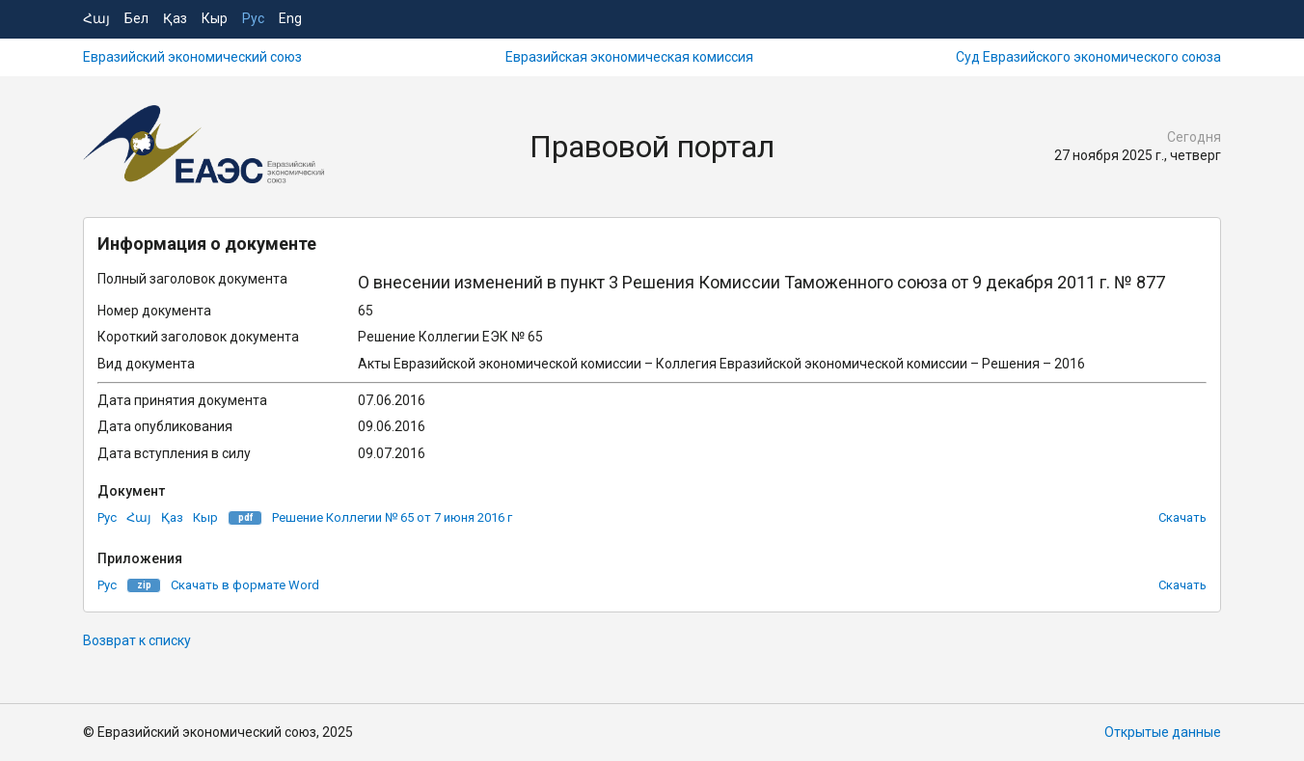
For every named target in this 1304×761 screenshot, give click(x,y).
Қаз (175, 18)
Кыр (215, 18)
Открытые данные (1162, 732)
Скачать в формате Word (245, 585)
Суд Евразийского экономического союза (1088, 57)
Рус (253, 18)
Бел (136, 18)
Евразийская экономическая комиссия (629, 57)
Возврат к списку (137, 640)
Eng (290, 18)
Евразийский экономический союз (192, 57)
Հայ (96, 18)
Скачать (1182, 517)
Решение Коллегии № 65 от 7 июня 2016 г (392, 517)
